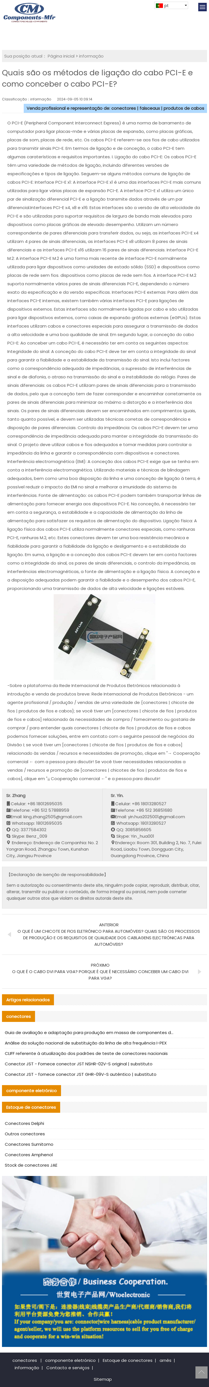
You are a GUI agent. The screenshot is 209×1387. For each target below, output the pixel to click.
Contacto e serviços (68, 1368)
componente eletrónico (70, 1360)
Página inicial (61, 56)
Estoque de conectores (128, 1360)
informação (91, 56)
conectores (24, 1360)
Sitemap (103, 1379)
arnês (165, 1360)
